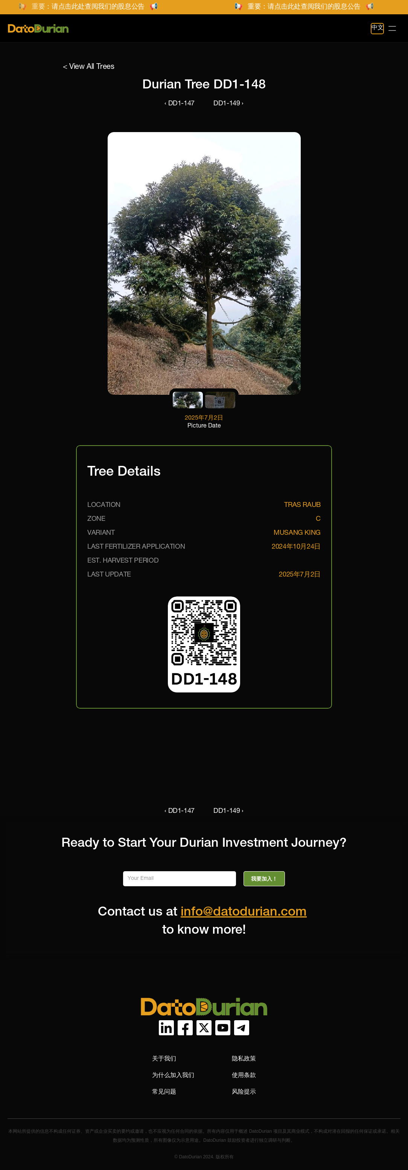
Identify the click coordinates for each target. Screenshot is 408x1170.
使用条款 (244, 1075)
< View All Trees (88, 67)
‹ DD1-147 (179, 103)
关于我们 (164, 1058)
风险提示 (244, 1091)
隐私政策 (244, 1058)
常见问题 (164, 1091)
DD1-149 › (228, 103)
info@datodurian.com (244, 913)
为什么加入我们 (173, 1075)
